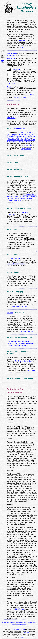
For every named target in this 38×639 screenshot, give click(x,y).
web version (11, 55)
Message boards (21, 624)
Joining (10, 87)
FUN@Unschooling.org (18, 629)
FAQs (25, 622)
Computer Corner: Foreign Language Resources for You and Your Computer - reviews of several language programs (22, 197)
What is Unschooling (25, 132)
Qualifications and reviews (16, 345)
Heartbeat (25, 136)
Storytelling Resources (15, 140)
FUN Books (22, 40)
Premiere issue (19, 129)
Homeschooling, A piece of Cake (18, 141)
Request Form (26, 149)
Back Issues (11, 58)
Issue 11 (10, 313)
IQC (22, 637)
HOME (4, 622)
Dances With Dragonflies (16, 264)
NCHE (30, 622)
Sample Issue (12, 53)
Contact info (25, 632)
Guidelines (17, 69)
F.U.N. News (11, 622)
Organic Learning (14, 258)
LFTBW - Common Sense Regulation (20, 343)
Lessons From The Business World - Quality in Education (20, 135)
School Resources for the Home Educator (21, 137)
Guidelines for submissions (15, 390)
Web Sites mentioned (19, 306)
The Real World (29, 140)
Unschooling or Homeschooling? (18, 341)
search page (2, 60)
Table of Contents (20, 97)
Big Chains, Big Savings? (24, 361)
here (21, 47)
